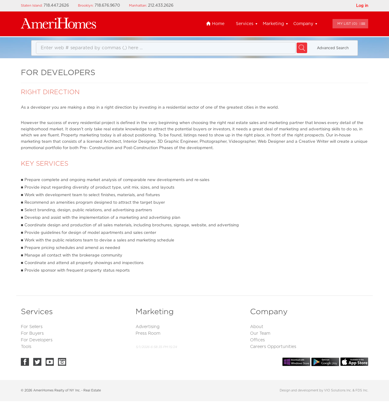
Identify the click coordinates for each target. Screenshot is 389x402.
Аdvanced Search (333, 48)
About (256, 327)
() (347, 23)
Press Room (148, 333)
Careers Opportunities (273, 347)
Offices (257, 340)
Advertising (147, 327)
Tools (26, 347)
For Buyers (32, 333)
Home (215, 24)
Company (303, 24)
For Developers (37, 340)
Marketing (273, 24)
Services (244, 24)
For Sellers (32, 327)
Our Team (260, 333)
